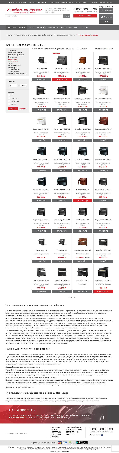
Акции (39, 27)
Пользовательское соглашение (59, 451)
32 (107, 48)
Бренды (31, 27)
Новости (42, 2)
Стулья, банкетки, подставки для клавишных (17, 72)
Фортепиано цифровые (16, 55)
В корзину (60, 80)
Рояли (10, 63)
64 (109, 48)
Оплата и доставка (69, 27)
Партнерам (54, 436)
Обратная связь (72, 432)
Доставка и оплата (74, 430)
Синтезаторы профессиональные (15, 51)
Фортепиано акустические (13, 60)
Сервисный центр (73, 427)
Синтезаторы (12, 57)
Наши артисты (67, 2)
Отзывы (33, 2)
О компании (12, 2)
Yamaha (13, 104)
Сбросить (22, 109)
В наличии (83, 48)
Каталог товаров (18, 27)
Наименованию (48, 49)
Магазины (70, 434)
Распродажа (53, 27)
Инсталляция (55, 432)
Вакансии (84, 27)
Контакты (23, 2)
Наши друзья (55, 434)
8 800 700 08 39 (85, 9)
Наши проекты (81, 2)
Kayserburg (15, 101)
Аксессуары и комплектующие (13, 68)
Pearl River (14, 98)
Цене (67, 49)
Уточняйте (41, 80)
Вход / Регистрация (106, 7)
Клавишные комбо (14, 65)
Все (112, 48)
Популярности (59, 49)
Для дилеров (53, 2)
